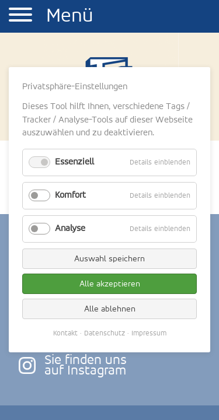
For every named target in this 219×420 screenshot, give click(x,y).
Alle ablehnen (109, 308)
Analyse (70, 228)
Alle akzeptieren (109, 283)
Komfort (70, 195)
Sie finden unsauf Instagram (85, 366)
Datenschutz (104, 333)
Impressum (148, 333)
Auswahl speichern (109, 258)
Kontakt (65, 333)
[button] (20, 16)
